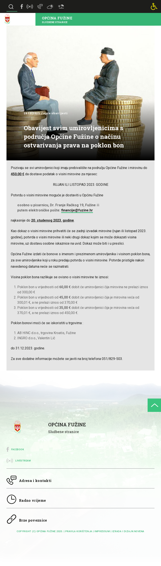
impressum (102, 531)
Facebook (17, 449)
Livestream (23, 460)
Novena (139, 531)
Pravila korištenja (78, 531)
